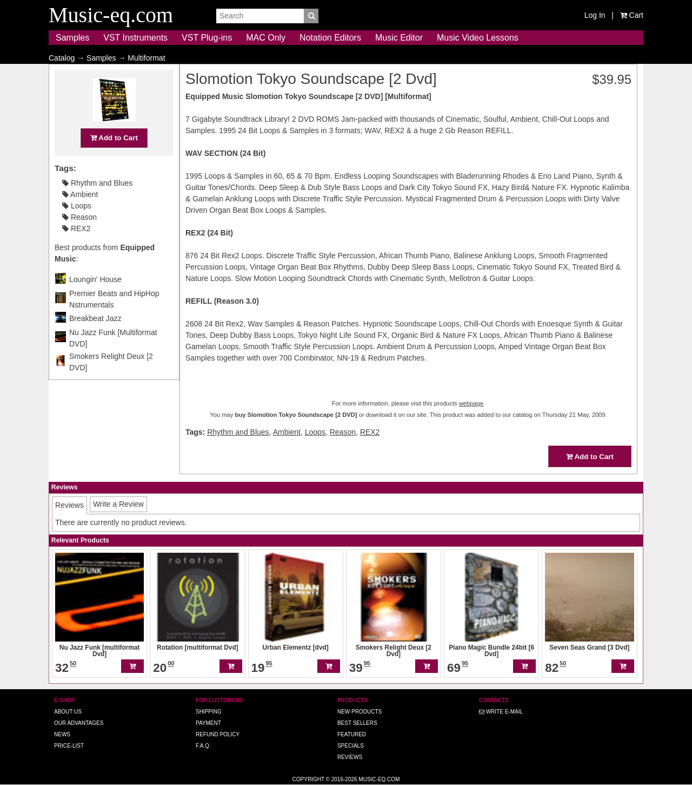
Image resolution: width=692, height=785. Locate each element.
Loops (76, 227)
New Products (359, 712)
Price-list (69, 746)
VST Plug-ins (207, 37)
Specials (350, 746)
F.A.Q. (203, 746)
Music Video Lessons (477, 37)
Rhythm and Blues (97, 204)
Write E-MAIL (501, 712)
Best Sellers (357, 723)
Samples (72, 37)
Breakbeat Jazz (95, 339)
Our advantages (78, 723)
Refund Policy (217, 734)
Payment (208, 723)
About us (68, 712)
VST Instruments (135, 37)
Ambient (80, 215)
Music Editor (399, 37)
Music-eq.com (379, 779)
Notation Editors (330, 37)
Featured (351, 734)
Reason (79, 238)
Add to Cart (114, 159)
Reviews (349, 757)
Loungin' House (95, 300)
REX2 (76, 249)
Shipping (209, 712)
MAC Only (265, 37)
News (62, 734)
